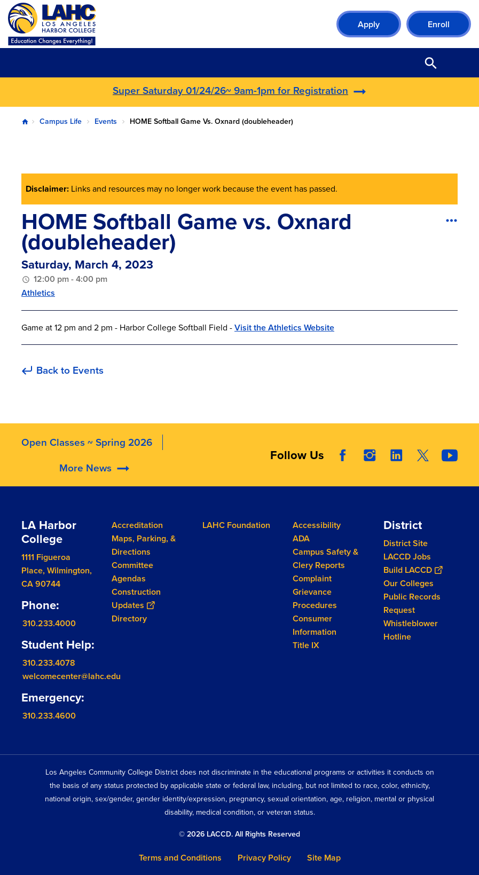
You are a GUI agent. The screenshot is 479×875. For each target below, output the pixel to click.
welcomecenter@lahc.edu (71, 676)
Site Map (324, 858)
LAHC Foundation (236, 525)
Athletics (38, 293)
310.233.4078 (48, 663)
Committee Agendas (132, 572)
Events (106, 121)
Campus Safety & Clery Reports (325, 558)
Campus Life (61, 121)
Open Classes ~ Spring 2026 (86, 462)
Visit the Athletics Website (284, 327)
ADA (301, 538)
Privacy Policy (264, 858)
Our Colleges (408, 583)
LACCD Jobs (407, 556)
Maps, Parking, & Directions (144, 545)
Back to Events (70, 371)
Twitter (423, 475)
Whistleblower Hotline (410, 630)
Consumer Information (314, 625)
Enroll (439, 24)
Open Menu (457, 62)
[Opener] (468, 475)
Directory (129, 618)
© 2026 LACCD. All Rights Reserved (239, 834)
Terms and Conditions (180, 858)
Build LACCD (412, 570)
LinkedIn (396, 475)
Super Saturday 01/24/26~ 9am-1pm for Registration (230, 90)
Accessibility (317, 525)
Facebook (343, 475)
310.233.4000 (49, 623)
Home (25, 121)
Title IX (306, 645)
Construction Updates (136, 598)
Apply (369, 24)
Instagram (370, 475)
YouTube (450, 475)
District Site (405, 543)
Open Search (431, 62)
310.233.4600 (49, 716)
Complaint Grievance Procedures (315, 591)
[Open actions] (451, 220)
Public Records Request (412, 603)
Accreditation (137, 525)
